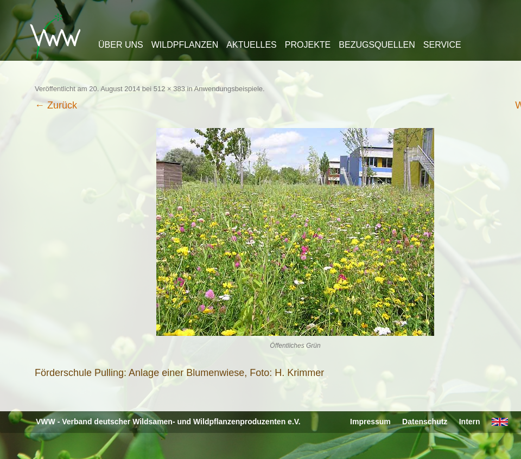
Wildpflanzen (185, 44)
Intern (469, 421)
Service (442, 44)
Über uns (120, 44)
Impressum (370, 421)
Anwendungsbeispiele (228, 89)
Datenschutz (424, 421)
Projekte (308, 44)
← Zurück (56, 105)
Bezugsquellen (377, 44)
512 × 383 (169, 89)
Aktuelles (251, 44)
